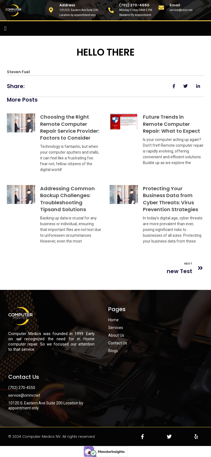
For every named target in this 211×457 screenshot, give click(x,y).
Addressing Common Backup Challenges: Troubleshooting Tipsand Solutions (67, 199)
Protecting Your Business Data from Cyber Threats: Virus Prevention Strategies (170, 199)
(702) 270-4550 (134, 5)
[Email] (161, 7)
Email (175, 5)
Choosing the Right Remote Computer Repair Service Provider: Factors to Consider (69, 127)
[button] (5, 28)
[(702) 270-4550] (111, 10)
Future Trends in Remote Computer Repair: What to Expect (171, 123)
